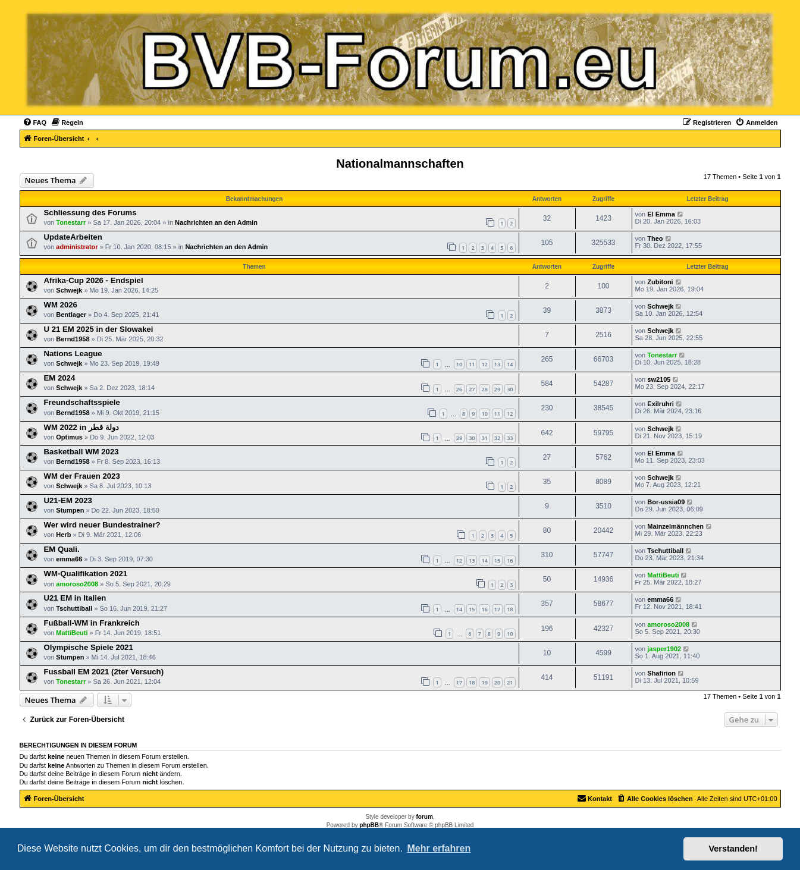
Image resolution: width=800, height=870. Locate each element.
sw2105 (658, 379)
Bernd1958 (72, 339)
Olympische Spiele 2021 (88, 647)
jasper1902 (664, 648)
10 (459, 364)
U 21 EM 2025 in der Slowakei (98, 329)
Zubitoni (660, 281)
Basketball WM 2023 (81, 451)
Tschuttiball (665, 550)
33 (510, 438)
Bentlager (71, 314)
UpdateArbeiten (73, 237)
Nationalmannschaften (399, 163)
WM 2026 (60, 304)
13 (497, 364)
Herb (63, 534)
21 (510, 682)
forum (424, 817)
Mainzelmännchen (675, 526)
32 (497, 438)
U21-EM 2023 (68, 500)
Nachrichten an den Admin (216, 222)
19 (484, 682)
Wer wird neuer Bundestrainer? (102, 524)
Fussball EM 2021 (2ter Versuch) (104, 671)
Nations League (73, 353)
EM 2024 (60, 377)
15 (497, 560)
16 (510, 560)
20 (497, 682)
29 (497, 389)
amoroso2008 (77, 584)
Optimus (69, 437)
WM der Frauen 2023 (82, 476)
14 (510, 364)
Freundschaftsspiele (82, 402)
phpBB (369, 825)
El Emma (660, 214)
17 (497, 609)
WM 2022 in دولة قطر (81, 427)
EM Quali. (62, 549)
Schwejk (69, 290)
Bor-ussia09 (666, 501)
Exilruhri (660, 403)
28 (484, 389)
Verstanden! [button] (733, 848)
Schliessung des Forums (90, 212)
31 (484, 438)
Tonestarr (71, 222)
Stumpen (70, 510)
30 (510, 389)
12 (484, 364)
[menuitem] (35, 122)
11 (472, 364)
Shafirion (661, 673)
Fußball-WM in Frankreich (92, 622)
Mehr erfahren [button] (438, 848)
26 (459, 389)
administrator (77, 246)
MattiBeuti (663, 575)
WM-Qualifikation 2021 (86, 573)
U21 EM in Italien (75, 597)
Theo (655, 238)
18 (510, 609)
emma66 (69, 559)
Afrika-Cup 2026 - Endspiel (93, 280)
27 (472, 389)
